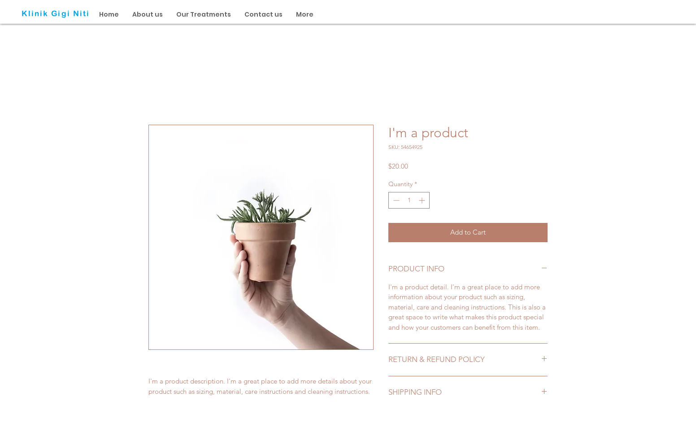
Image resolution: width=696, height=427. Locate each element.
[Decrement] (395, 200)
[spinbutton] (409, 200)
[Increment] (422, 200)
